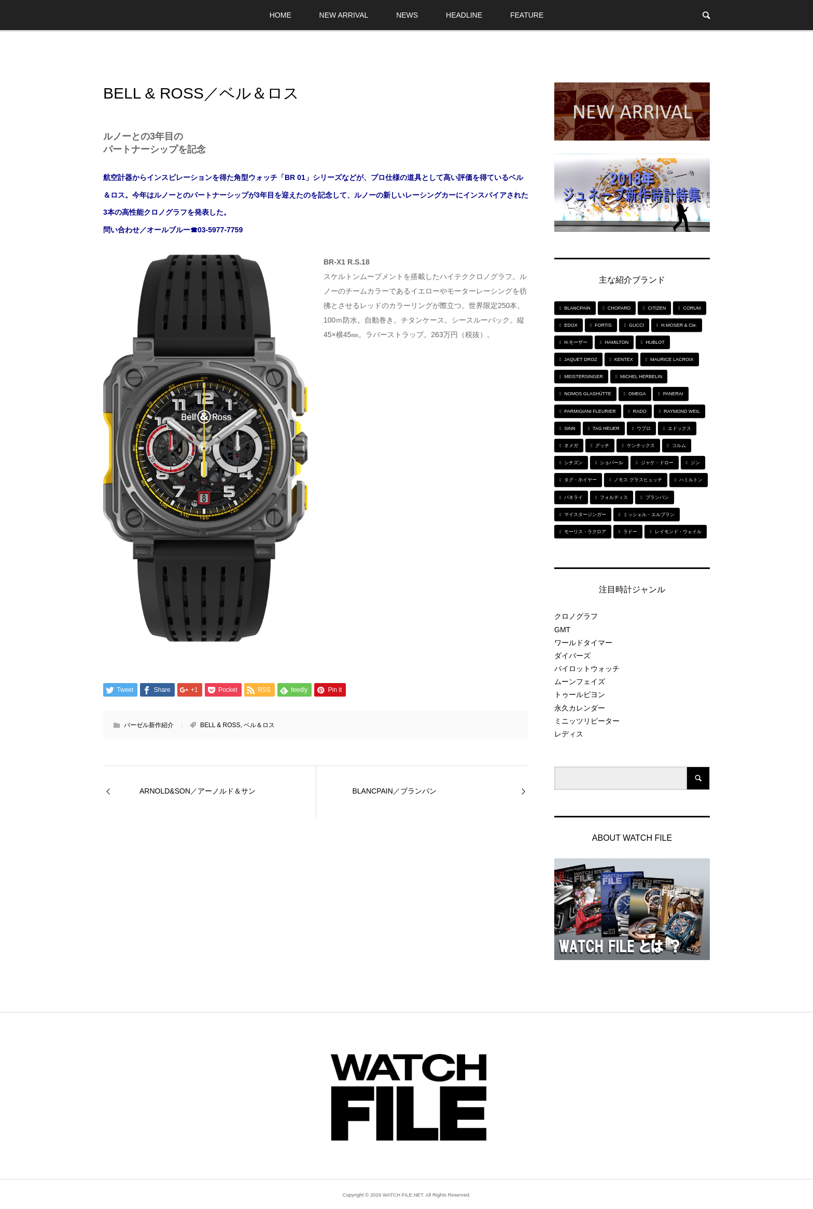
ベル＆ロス (259, 725)
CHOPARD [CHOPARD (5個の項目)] (619, 308)
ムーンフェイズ (579, 681)
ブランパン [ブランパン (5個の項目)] (657, 497)
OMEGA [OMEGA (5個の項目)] (637, 393)
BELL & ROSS (220, 725)
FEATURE (526, 15)
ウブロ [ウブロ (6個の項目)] (644, 428)
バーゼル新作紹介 (149, 725)
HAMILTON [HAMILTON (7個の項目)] (616, 342)
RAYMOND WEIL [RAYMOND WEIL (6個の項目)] (682, 411)
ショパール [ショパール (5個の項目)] (611, 462)
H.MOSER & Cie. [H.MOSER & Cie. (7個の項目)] (679, 325)
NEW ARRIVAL (344, 15)
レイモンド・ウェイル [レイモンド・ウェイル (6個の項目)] (678, 531)
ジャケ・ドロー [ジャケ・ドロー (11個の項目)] (657, 462)
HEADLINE (464, 15)
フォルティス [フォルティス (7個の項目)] (614, 497)
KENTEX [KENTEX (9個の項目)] (623, 359)
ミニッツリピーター (587, 721)
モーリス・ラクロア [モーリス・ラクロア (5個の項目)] (585, 531)
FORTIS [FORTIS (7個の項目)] (603, 325)
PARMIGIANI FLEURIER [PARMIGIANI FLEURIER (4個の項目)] (589, 411)
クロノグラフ (576, 616)
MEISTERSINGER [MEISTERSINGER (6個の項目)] (583, 376)
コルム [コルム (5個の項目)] (679, 445)
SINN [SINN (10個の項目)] (570, 428)
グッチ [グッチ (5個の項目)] (602, 445)
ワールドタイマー (583, 642)
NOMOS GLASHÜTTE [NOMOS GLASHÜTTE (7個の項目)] (587, 393)
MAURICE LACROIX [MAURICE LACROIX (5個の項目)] (672, 359)
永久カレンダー (579, 708)
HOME (280, 15)
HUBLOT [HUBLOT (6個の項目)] (655, 342)
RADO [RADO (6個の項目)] (640, 411)
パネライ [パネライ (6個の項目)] (573, 497)
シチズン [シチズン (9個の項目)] (573, 462)
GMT (562, 630)
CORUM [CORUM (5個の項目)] (692, 308)
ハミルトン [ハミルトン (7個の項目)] (691, 479)
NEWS (407, 15)
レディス (568, 734)
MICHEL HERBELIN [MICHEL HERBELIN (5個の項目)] (641, 376)
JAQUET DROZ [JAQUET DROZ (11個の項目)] (580, 359)
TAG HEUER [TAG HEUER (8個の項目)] (606, 428)
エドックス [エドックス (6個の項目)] (679, 428)
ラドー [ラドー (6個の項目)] (630, 531)
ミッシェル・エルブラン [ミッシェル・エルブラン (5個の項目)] (649, 514)
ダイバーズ (572, 655)
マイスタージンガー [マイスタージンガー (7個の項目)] (585, 514)
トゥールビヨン (579, 694)
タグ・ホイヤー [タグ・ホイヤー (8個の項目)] (580, 479)
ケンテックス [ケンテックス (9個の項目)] (641, 445)
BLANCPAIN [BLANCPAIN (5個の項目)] (577, 308)
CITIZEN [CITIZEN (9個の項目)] (657, 308)
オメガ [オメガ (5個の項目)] (571, 445)
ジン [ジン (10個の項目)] (695, 462)
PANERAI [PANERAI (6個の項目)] (673, 393)
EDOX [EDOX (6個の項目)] (571, 325)
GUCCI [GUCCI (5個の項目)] (636, 325)
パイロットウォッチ (587, 668)
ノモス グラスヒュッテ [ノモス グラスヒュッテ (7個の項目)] (638, 479)
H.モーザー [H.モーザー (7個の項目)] (575, 342)
